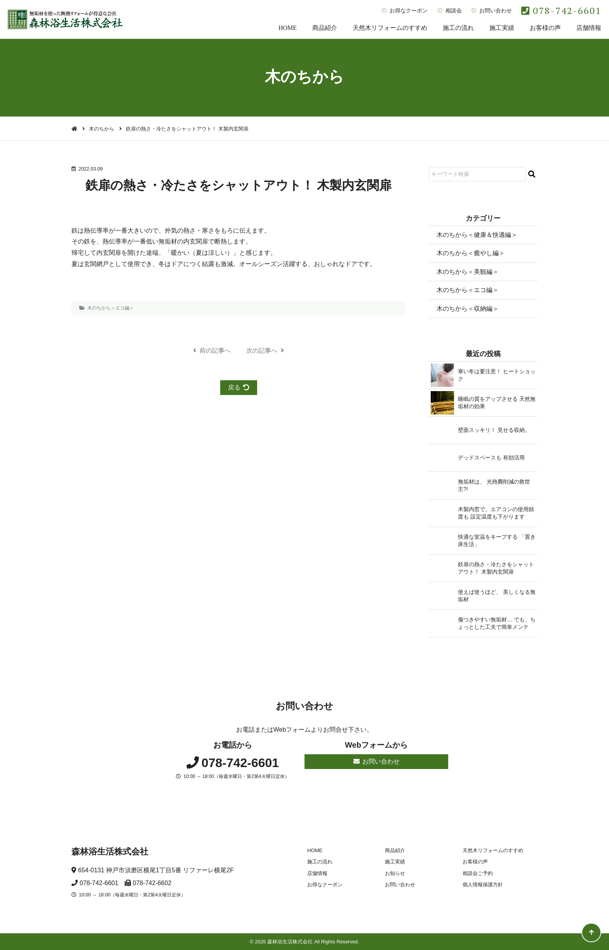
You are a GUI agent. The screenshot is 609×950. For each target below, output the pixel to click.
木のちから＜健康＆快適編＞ (477, 234)
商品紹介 (324, 27)
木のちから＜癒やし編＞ (471, 253)
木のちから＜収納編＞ (468, 308)
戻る (238, 387)
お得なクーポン (404, 10)
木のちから (101, 129)
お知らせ (395, 873)
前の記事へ (212, 350)
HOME (287, 27)
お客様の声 (545, 27)
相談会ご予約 (478, 873)
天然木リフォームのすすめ (390, 27)
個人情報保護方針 (483, 884)
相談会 (449, 10)
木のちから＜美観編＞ (468, 271)
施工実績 (501, 27)
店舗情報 (588, 27)
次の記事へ (265, 350)
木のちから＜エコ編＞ (110, 308)
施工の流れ (458, 27)
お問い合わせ (491, 10)
